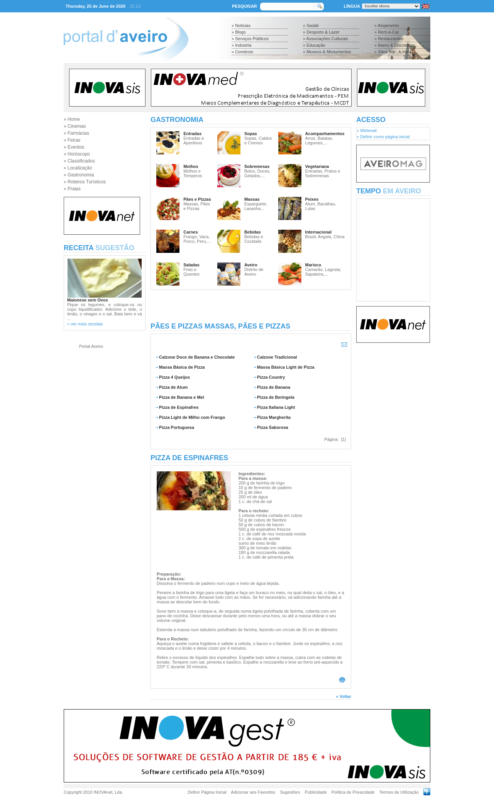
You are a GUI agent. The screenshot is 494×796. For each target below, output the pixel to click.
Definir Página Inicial (207, 792)
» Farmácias (76, 133)
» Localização (78, 168)
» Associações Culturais (325, 38)
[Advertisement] (251, 306)
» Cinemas (75, 126)
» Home (72, 119)
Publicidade (316, 792)
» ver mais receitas (85, 324)
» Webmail (367, 130)
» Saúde (311, 25)
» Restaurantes (388, 38)
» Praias (72, 188)
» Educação (314, 45)
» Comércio (242, 51)
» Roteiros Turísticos (85, 182)
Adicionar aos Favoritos (253, 792)
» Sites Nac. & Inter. (393, 51)
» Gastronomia (79, 175)
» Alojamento (386, 25)
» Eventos (74, 147)
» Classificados (79, 161)
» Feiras (72, 140)
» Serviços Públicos (250, 38)
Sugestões (290, 792)
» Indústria (241, 45)
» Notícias (241, 25)
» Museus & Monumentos (327, 51)
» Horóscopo (77, 154)
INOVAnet (103, 792)
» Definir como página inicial (383, 136)
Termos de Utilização (399, 792)
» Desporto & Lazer (321, 32)
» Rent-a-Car (386, 32)
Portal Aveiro (91, 346)
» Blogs (239, 32)
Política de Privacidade (353, 792)
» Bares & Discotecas (394, 45)
